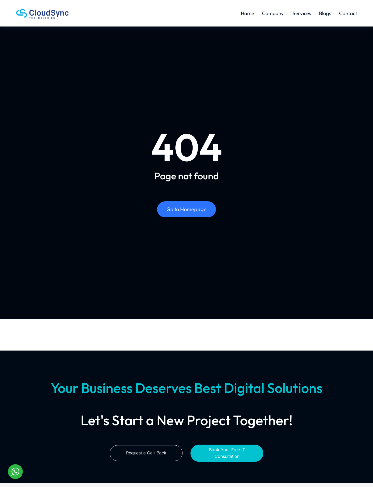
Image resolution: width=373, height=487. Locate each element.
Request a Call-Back (146, 452)
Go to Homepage (186, 209)
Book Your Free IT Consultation (227, 453)
